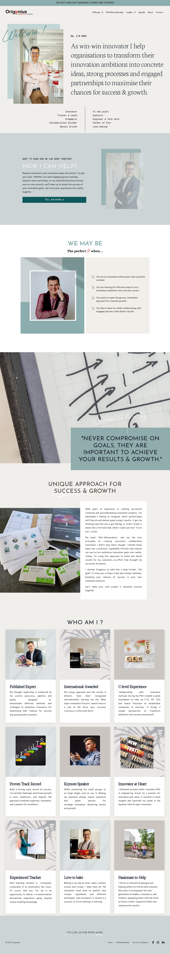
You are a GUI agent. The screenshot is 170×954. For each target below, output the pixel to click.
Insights (131, 12)
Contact (159, 12)
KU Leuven (16, 895)
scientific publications (25, 701)
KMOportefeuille (123, 948)
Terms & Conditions (141, 948)
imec (92, 798)
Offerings (97, 12)
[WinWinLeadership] (114, 12)
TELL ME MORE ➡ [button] (54, 200)
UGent (47, 892)
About (150, 12)
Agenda (141, 12)
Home (111, 948)
